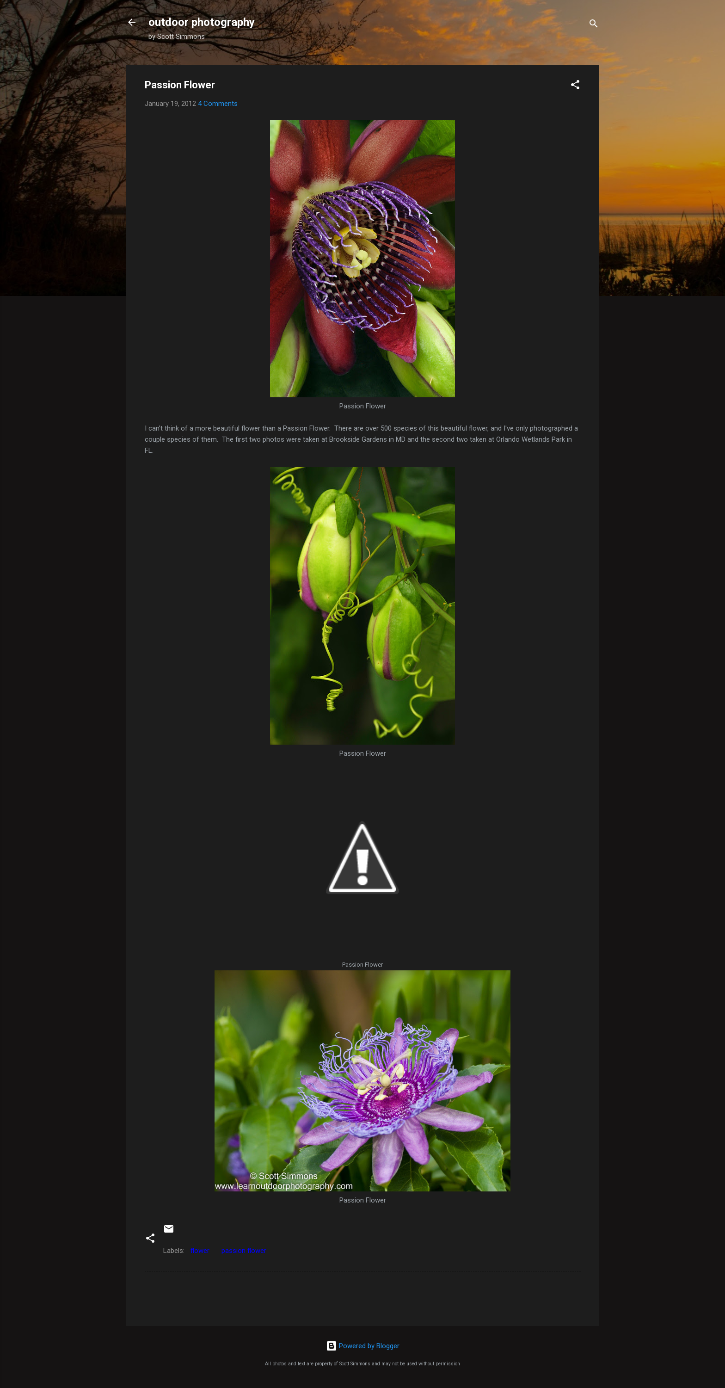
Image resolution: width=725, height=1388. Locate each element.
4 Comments (218, 103)
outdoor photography (201, 22)
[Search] (593, 25)
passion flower (243, 1250)
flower (199, 1250)
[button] (575, 86)
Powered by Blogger (362, 1346)
